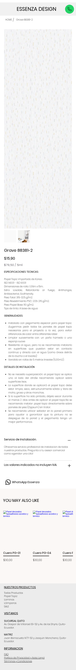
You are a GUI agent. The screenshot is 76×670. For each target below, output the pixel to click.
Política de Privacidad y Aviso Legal (24, 657)
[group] (38, 536)
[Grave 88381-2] (24, 19)
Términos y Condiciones (18, 661)
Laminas (9, 599)
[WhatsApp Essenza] (22, 482)
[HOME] (8, 19)
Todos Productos (13, 592)
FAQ (6, 654)
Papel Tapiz (10, 596)
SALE (6, 606)
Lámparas (10, 603)
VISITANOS (11, 613)
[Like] (69, 9)
